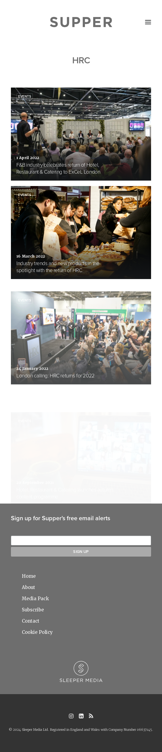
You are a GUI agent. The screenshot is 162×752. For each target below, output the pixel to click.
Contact (30, 621)
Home (29, 576)
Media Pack (35, 598)
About (28, 587)
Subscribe (33, 610)
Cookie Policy (37, 632)
